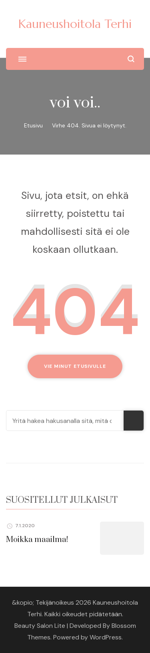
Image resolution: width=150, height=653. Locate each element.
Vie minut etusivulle (75, 366)
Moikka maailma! (37, 540)
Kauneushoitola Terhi (75, 23)
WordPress (106, 637)
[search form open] (131, 59)
